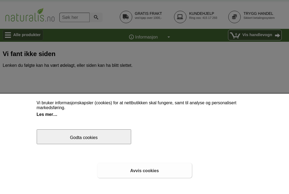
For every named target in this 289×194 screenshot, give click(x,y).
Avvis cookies (144, 170)
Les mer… (47, 114)
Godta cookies (83, 137)
